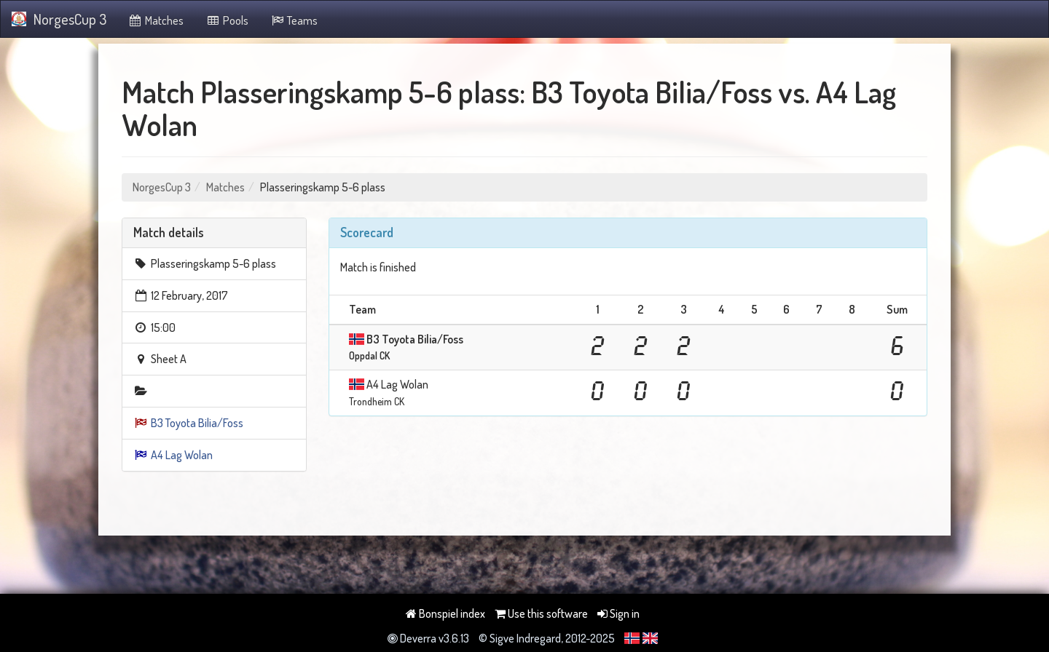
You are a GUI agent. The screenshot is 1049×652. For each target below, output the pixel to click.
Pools (226, 20)
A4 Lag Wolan (182, 455)
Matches (156, 20)
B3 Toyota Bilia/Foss (197, 423)
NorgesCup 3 (59, 18)
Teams (294, 20)
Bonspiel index (445, 613)
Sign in (618, 613)
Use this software (541, 613)
